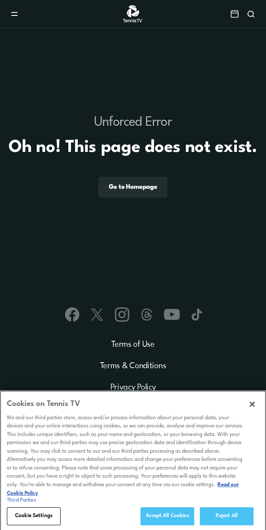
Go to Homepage (133, 187)
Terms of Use (132, 344)
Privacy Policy (133, 387)
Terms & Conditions (133, 366)
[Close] (252, 408)
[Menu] (14, 14)
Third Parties (21, 504)
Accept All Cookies (167, 520)
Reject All (227, 520)
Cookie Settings (33, 520)
